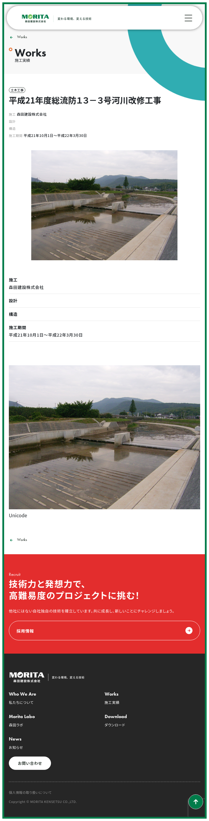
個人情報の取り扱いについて (30, 792)
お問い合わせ (30, 763)
